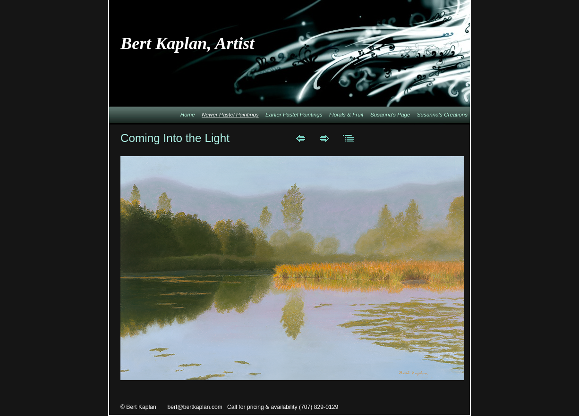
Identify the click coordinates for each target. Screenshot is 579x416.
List (349, 138)
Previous (300, 138)
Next (324, 138)
